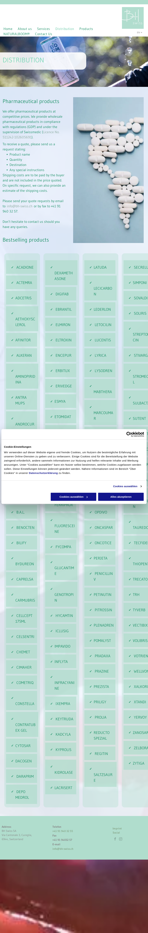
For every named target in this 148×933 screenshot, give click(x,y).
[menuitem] (10, 28)
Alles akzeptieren (121, 496)
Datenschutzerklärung (43, 472)
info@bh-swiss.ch (19, 206)
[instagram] (120, 839)
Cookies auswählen (125, 486)
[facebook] (115, 839)
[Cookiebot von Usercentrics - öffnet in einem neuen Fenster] (129, 434)
